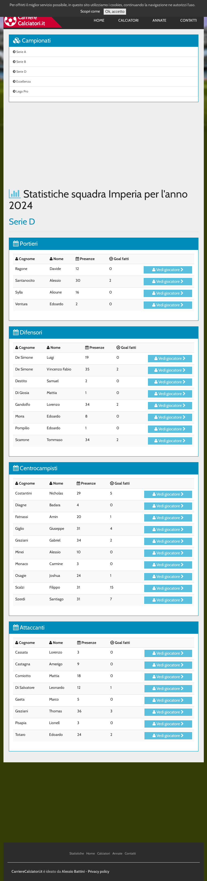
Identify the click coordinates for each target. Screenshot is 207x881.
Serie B (19, 62)
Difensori (27, 332)
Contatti (188, 20)
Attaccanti (29, 627)
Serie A (19, 52)
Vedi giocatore (167, 269)
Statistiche (76, 853)
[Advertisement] (103, 145)
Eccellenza (22, 81)
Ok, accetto (114, 11)
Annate (159, 20)
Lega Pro (20, 91)
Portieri (25, 243)
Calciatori (128, 20)
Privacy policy (98, 871)
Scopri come (90, 11)
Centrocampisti (35, 468)
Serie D (19, 71)
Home (99, 20)
